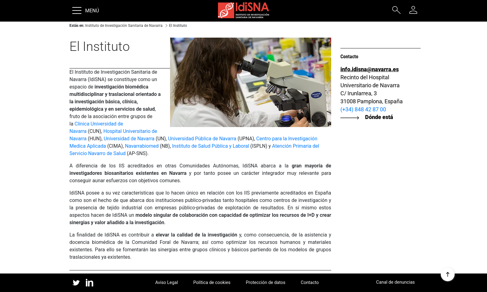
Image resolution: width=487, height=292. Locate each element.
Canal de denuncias (395, 282)
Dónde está (379, 116)
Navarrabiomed (142, 146)
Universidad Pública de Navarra (202, 139)
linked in (90, 283)
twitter (76, 282)
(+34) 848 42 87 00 (363, 109)
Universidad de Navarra (129, 139)
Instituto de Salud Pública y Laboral (210, 146)
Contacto (310, 282)
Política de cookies (212, 282)
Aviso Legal (166, 282)
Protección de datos (265, 282)
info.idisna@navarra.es (369, 69)
